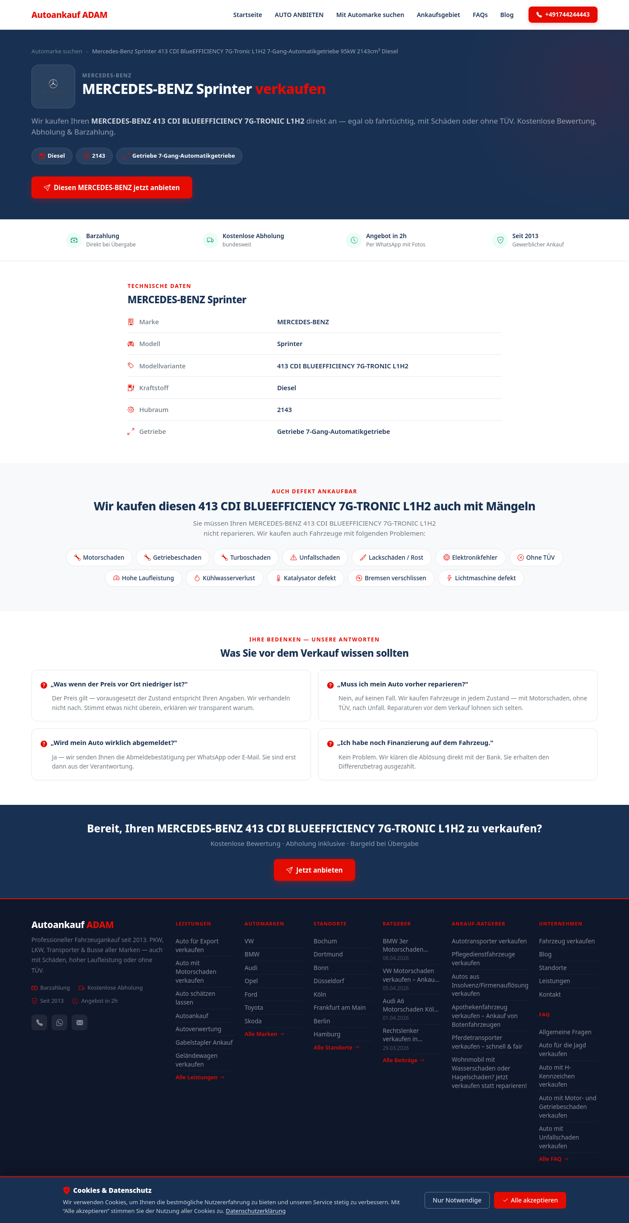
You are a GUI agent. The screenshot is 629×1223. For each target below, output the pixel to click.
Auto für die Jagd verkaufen (562, 1049)
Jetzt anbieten (314, 870)
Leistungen (554, 981)
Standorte (553, 967)
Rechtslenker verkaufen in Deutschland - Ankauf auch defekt (410, 1034)
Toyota (254, 1007)
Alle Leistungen (200, 1077)
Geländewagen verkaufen (197, 1059)
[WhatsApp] (59, 1022)
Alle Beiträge (403, 1060)
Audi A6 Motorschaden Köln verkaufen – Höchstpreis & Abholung (410, 1005)
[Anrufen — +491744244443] (39, 1022)
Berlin (322, 1021)
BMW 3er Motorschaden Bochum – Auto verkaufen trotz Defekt (404, 945)
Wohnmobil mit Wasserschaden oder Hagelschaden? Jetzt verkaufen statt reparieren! (489, 1072)
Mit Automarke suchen (370, 14)
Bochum (325, 941)
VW (249, 941)
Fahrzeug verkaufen (567, 941)
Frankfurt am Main (340, 1007)
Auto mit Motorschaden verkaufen (196, 971)
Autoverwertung (198, 1029)
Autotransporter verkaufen (489, 941)
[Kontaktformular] (79, 1022)
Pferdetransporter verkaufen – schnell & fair (487, 1041)
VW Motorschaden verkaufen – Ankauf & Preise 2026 (410, 975)
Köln (320, 994)
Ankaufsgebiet (438, 14)
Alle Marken (264, 1034)
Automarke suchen (56, 51)
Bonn (321, 967)
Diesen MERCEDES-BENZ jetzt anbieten (112, 188)
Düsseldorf (329, 981)
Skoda (253, 1021)
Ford (251, 994)
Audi (251, 967)
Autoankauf (69, 14)
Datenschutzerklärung (256, 1211)
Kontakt (550, 994)
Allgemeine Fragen (565, 1032)
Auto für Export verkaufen (197, 945)
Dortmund (328, 954)
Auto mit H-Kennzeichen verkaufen (557, 1076)
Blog (507, 14)
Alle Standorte (336, 1047)
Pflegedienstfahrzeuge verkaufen (483, 958)
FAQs (480, 14)
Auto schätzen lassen (195, 997)
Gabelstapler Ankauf (204, 1042)
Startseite (247, 14)
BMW (252, 954)
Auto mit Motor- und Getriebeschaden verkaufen (568, 1106)
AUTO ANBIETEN (299, 14)
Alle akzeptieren (530, 1200)
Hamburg (327, 1034)
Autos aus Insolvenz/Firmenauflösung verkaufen (490, 985)
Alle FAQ (553, 1159)
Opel (251, 981)
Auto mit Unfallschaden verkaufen (559, 1137)
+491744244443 (563, 14)
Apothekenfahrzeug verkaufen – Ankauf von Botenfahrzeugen (485, 1016)
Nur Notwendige (456, 1200)
